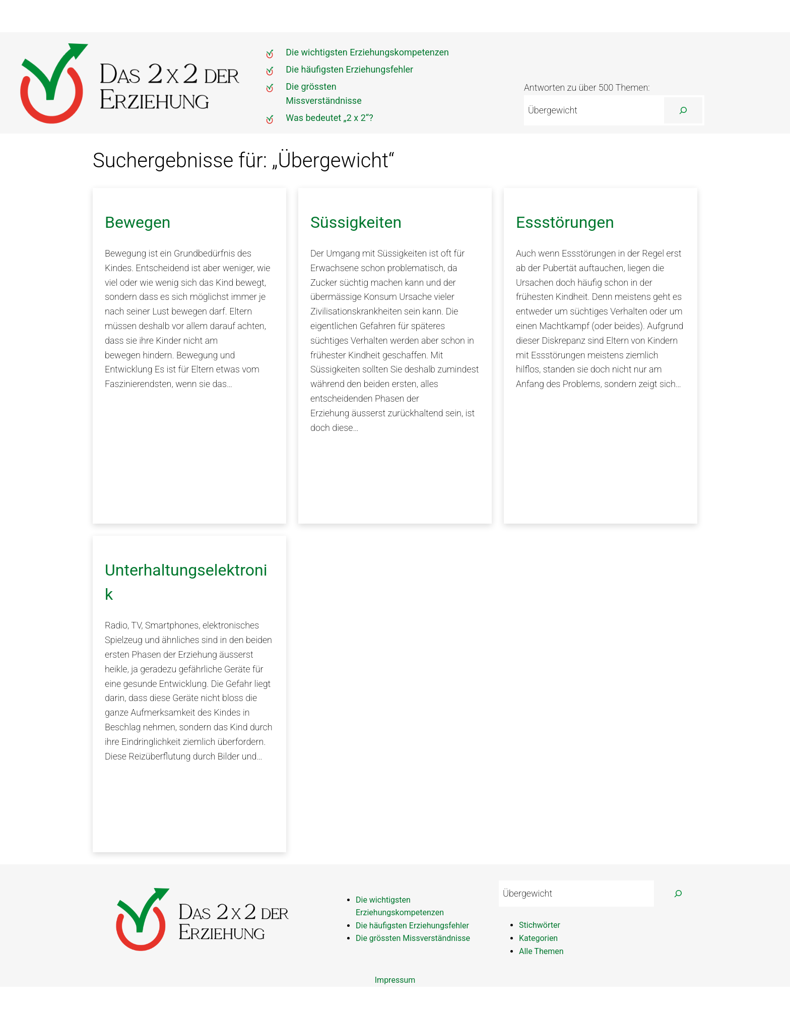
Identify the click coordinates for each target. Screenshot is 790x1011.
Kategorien (538, 938)
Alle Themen (541, 951)
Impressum (395, 980)
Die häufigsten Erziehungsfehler (349, 69)
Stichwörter (539, 925)
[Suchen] (683, 110)
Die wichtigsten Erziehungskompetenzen (367, 52)
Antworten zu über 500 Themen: (587, 87)
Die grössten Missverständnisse (413, 938)
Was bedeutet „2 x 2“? (329, 117)
